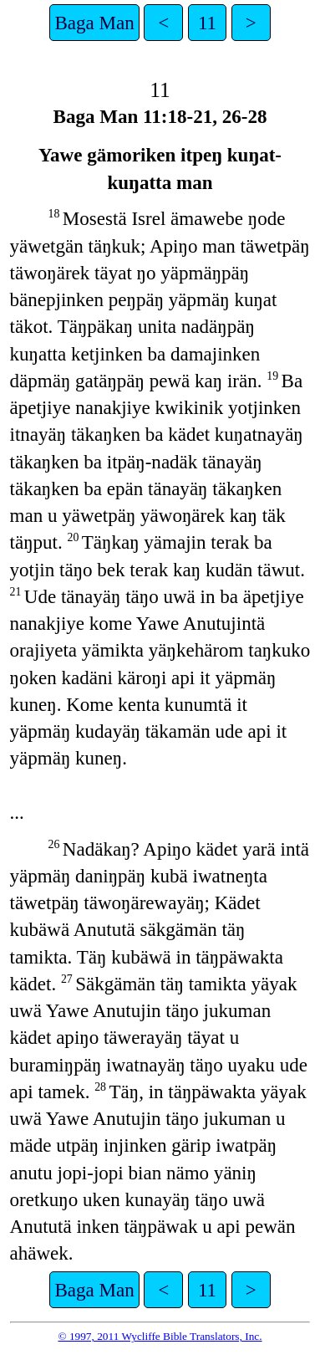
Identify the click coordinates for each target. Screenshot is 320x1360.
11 (207, 22)
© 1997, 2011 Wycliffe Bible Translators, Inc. (160, 1336)
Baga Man (94, 22)
